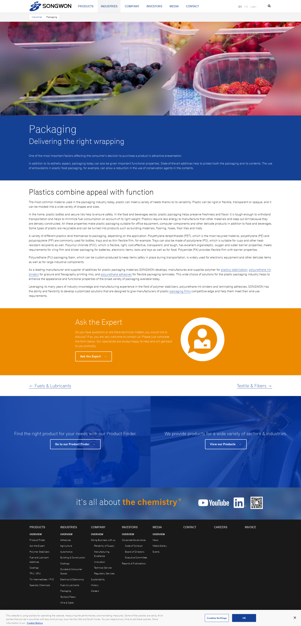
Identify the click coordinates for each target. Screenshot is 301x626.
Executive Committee (136, 557)
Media (174, 6)
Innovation (99, 561)
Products (85, 6)
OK (244, 620)
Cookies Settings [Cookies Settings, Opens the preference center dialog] (217, 620)
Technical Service (103, 567)
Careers (95, 590)
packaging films (180, 291)
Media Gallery (160, 545)
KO (246, 6)
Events (156, 551)
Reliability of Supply (104, 545)
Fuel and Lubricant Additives (39, 559)
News (155, 540)
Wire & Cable (67, 602)
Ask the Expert (93, 356)
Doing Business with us (103, 540)
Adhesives (65, 540)
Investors (154, 6)
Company (132, 6)
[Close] (295, 620)
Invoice (250, 527)
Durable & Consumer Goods (71, 571)
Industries (109, 6)
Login (253, 6)
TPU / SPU (35, 573)
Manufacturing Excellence (101, 553)
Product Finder (37, 540)
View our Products (226, 444)
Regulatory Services (104, 573)
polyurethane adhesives (116, 274)
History (95, 585)
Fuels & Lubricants (69, 585)
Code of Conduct (133, 545)
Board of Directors (134, 551)
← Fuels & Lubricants (50, 385)
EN (240, 6)
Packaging (65, 590)
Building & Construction (72, 557)
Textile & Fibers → (254, 385)
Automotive (66, 551)
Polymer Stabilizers (40, 551)
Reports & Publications (134, 563)
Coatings (34, 567)
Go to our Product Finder (75, 444)
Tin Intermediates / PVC (42, 579)
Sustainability (98, 579)
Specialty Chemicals (40, 585)
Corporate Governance (134, 540)
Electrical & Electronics (72, 579)
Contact (192, 6)
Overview (36, 534)
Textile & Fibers (68, 596)
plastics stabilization (234, 269)
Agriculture (66, 545)
